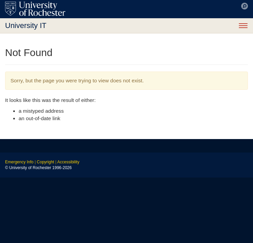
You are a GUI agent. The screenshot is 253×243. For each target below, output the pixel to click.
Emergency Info (19, 162)
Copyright (45, 162)
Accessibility (68, 162)
